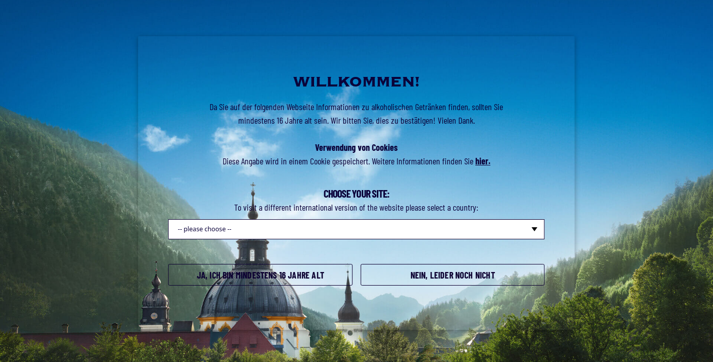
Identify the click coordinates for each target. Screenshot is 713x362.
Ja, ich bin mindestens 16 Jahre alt (260, 275)
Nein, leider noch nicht (453, 275)
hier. (482, 160)
